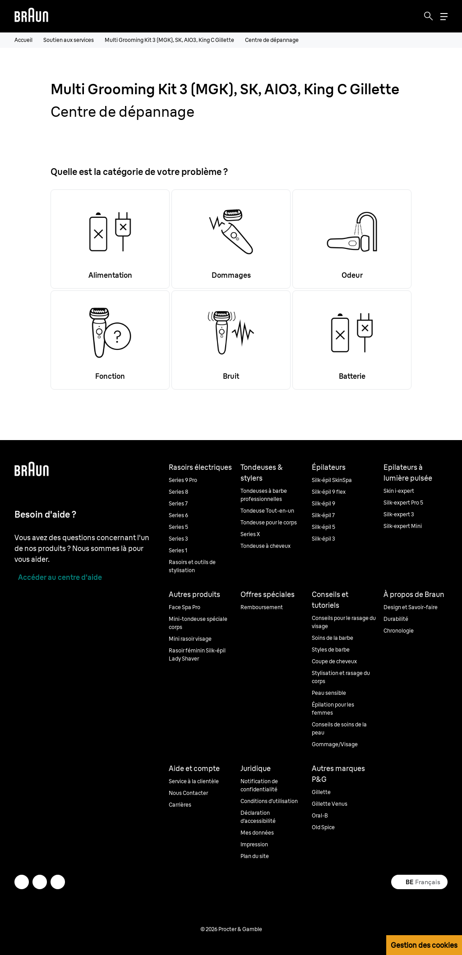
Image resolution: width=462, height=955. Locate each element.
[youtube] (58, 882)
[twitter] (21, 882)
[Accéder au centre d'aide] (58, 577)
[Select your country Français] (419, 882)
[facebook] (39, 882)
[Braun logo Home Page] (31, 16)
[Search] (428, 16)
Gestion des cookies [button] (424, 945)
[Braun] (31, 16)
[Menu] (444, 16)
